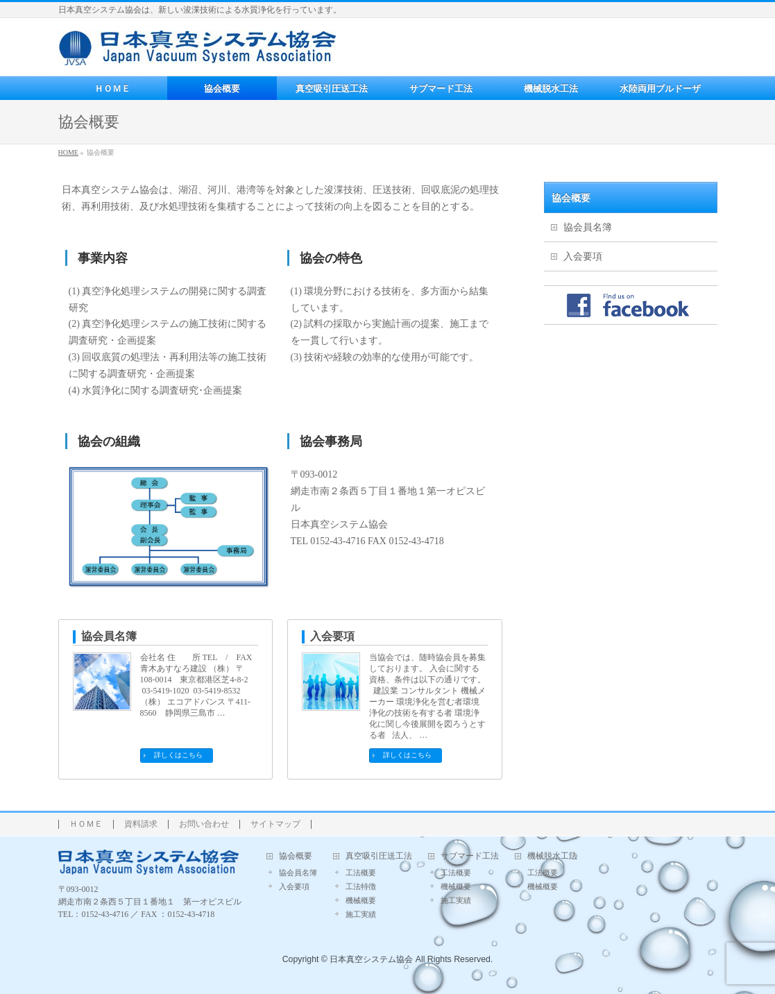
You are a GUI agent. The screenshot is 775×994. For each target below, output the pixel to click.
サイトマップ (275, 824)
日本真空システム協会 (371, 959)
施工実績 (361, 914)
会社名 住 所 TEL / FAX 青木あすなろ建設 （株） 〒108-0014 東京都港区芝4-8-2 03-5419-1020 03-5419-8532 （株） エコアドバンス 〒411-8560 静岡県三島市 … (196, 685)
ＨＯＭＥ (86, 824)
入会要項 (332, 636)
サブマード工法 (470, 856)
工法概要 (361, 872)
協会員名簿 (109, 636)
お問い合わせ (204, 824)
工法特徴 (361, 886)
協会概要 (571, 197)
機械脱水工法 (552, 856)
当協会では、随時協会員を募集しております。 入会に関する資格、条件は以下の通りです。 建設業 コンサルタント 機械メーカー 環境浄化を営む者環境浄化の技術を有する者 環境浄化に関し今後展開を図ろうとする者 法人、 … (427, 696)
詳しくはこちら (178, 755)
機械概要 (361, 900)
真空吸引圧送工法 (379, 856)
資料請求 (140, 824)
